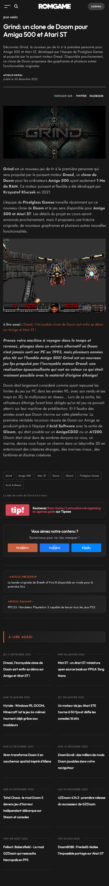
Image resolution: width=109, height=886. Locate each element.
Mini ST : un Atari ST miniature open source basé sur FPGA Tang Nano (81, 669)
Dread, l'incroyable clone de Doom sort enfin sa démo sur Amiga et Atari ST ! (23, 669)
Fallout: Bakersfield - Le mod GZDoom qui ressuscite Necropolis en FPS (23, 853)
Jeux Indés (10, 17)
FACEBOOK (97, 96)
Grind (9, 476)
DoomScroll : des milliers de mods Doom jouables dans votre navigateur (81, 761)
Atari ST (41, 476)
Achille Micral (13, 75)
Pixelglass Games (89, 476)
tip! (17, 510)
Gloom (69, 476)
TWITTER (81, 96)
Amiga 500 (24, 476)
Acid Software (13, 485)
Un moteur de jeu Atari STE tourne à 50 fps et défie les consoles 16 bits (77, 712)
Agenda (96, 6)
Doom (56, 476)
